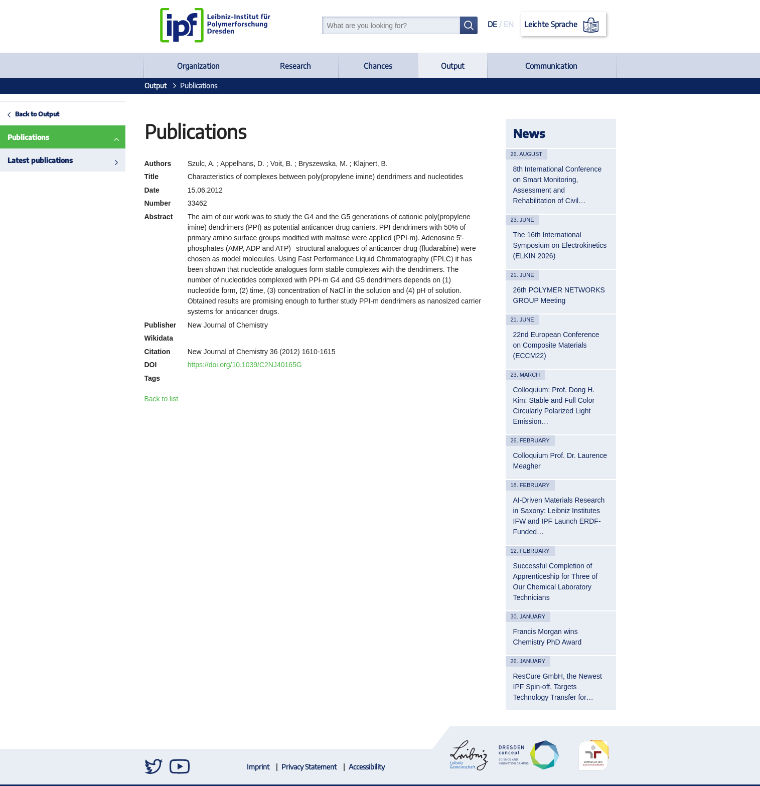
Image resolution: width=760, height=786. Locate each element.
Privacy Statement (309, 766)
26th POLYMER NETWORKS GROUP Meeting (559, 295)
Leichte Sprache (563, 25)
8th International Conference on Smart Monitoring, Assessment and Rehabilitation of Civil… (557, 185)
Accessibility (367, 766)
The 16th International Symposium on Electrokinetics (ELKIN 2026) (560, 245)
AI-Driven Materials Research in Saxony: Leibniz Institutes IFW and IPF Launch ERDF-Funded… (559, 516)
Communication (551, 65)
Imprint (258, 766)
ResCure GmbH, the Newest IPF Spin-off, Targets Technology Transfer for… (557, 686)
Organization (198, 65)
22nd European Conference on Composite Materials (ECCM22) (556, 345)
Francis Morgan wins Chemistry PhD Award (547, 636)
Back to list (161, 399)
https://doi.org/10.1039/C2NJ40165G (245, 365)
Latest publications (40, 160)
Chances (378, 65)
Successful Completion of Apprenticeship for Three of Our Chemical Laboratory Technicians (555, 581)
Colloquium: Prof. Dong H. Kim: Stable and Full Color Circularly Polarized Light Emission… (554, 405)
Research (295, 65)
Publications (28, 137)
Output (453, 65)
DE (492, 24)
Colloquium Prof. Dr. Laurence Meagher (560, 460)
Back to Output (37, 114)
